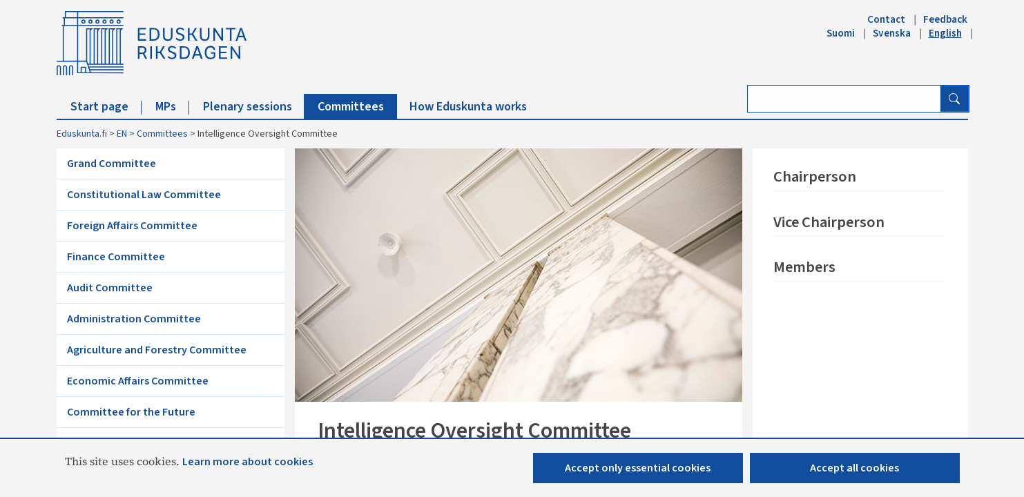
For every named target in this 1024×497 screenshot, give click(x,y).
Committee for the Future (131, 412)
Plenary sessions (254, 106)
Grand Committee (111, 163)
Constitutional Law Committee (144, 194)
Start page (106, 106)
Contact (886, 19)
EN (122, 134)
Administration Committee (134, 319)
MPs (172, 106)
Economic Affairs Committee (138, 381)
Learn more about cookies (247, 461)
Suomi (841, 33)
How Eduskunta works (468, 106)
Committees (357, 106)
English (945, 33)
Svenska (892, 33)
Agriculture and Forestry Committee (157, 350)
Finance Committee (116, 256)
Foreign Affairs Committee (132, 225)
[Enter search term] (844, 99)
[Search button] (954, 99)
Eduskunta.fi (82, 134)
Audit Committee (110, 287)
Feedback (945, 19)
